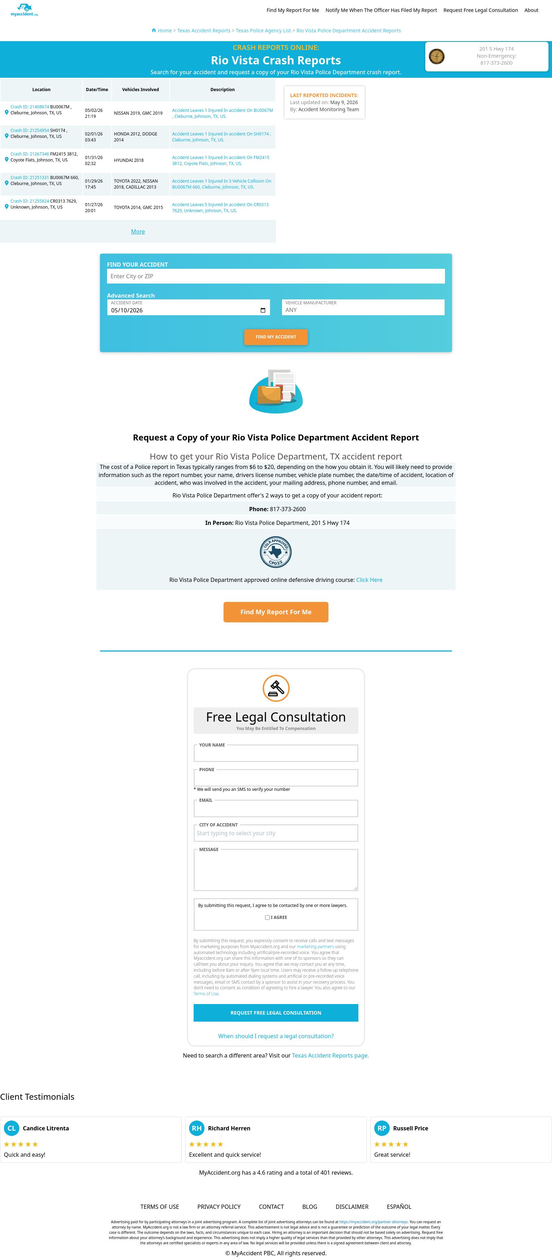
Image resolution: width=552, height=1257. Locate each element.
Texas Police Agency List (263, 30)
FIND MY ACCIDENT (276, 337)
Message (209, 849)
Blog (310, 1207)
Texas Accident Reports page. (330, 1055)
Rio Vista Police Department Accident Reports (348, 30)
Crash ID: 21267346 (30, 154)
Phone (206, 770)
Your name (212, 745)
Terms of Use (206, 994)
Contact (271, 1207)
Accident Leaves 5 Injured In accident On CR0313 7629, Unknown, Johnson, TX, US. (220, 208)
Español (399, 1207)
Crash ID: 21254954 (30, 130)
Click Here (369, 580)
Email (206, 800)
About (532, 10)
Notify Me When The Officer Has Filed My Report (381, 10)
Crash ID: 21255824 (30, 201)
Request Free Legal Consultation (481, 10)
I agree (279, 917)
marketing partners (315, 947)
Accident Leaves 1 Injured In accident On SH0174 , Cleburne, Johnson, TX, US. (221, 137)
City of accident (218, 825)
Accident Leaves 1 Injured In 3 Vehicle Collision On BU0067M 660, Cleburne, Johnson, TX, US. (221, 184)
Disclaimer (351, 1207)
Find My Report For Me (292, 10)
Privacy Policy (218, 1207)
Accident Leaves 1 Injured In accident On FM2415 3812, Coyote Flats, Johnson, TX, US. (220, 160)
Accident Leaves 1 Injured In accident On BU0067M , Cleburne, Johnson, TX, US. (222, 113)
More (138, 231)
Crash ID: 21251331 (30, 177)
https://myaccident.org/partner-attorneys (373, 1221)
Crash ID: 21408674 (30, 107)
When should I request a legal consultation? (276, 1036)
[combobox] (276, 833)
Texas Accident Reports (204, 30)
